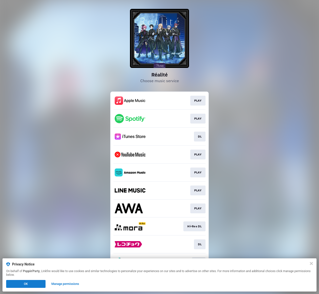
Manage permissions (65, 284)
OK (26, 284)
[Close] (311, 263)
